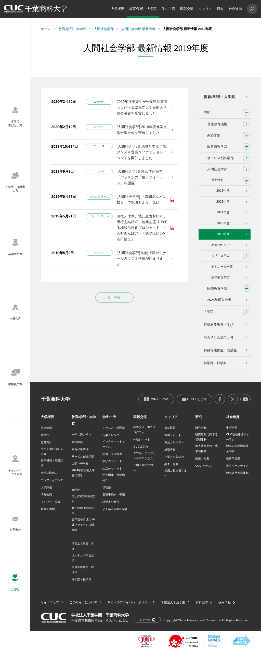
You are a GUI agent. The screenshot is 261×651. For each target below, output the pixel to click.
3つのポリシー (221, 245)
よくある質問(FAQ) (114, 508)
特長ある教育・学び (218, 324)
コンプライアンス (52, 480)
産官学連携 (233, 458)
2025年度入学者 (219, 300)
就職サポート (172, 435)
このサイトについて (83, 602)
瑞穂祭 (106, 487)
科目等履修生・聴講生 (220, 350)
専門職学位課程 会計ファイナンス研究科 (83, 525)
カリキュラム (220, 255)
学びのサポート (112, 461)
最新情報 (217, 180)
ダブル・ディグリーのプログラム (144, 456)
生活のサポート (112, 468)
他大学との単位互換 (218, 337)
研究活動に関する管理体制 (206, 437)
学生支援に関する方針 (52, 451)
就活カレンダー (174, 442)
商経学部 (213, 135)
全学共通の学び (81, 434)
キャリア (205, 9)
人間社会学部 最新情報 (138, 29)
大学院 (209, 312)
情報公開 (46, 494)
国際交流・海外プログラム (144, 429)
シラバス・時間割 (113, 427)
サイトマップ (50, 602)
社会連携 (235, 9)
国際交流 (186, 9)
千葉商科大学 (55, 399)
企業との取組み (174, 456)
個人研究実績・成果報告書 (206, 448)
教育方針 (46, 442)
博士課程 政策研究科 (83, 499)
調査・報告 (171, 464)
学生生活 (168, 9)
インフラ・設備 (50, 501)
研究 (220, 9)
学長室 (45, 435)
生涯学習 (231, 427)
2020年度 (222, 223)
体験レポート (141, 439)
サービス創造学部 (220, 158)
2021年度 (222, 212)
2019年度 (222, 234)
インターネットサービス (113, 444)
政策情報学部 (217, 146)
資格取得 (170, 427)
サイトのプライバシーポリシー (129, 602)
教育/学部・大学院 (143, 9)
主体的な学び (220, 277)
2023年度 (222, 190)
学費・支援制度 (112, 453)
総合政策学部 (80, 449)
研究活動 (200, 427)
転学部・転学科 (215, 363)
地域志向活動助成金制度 (237, 448)
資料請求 (202, 602)
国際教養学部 (217, 288)
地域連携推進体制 (237, 472)
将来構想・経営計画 (52, 463)
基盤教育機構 (217, 124)
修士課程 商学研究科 (83, 510)
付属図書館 (48, 508)
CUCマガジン (204, 465)
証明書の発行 (110, 501)
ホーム (46, 29)
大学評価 (46, 487)
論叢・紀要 (202, 458)
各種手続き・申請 (113, 494)
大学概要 (117, 9)
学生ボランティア (237, 465)
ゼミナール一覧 (222, 266)
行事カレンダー (112, 435)
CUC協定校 (140, 446)
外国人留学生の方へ (144, 467)
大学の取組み (49, 472)
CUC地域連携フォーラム (237, 437)
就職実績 (170, 449)
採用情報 (224, 602)
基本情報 (46, 427)
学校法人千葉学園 (173, 602)
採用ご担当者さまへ (175, 473)
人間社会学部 (104, 29)
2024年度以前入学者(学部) (83, 473)
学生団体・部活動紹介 (113, 477)
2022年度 (222, 201)
